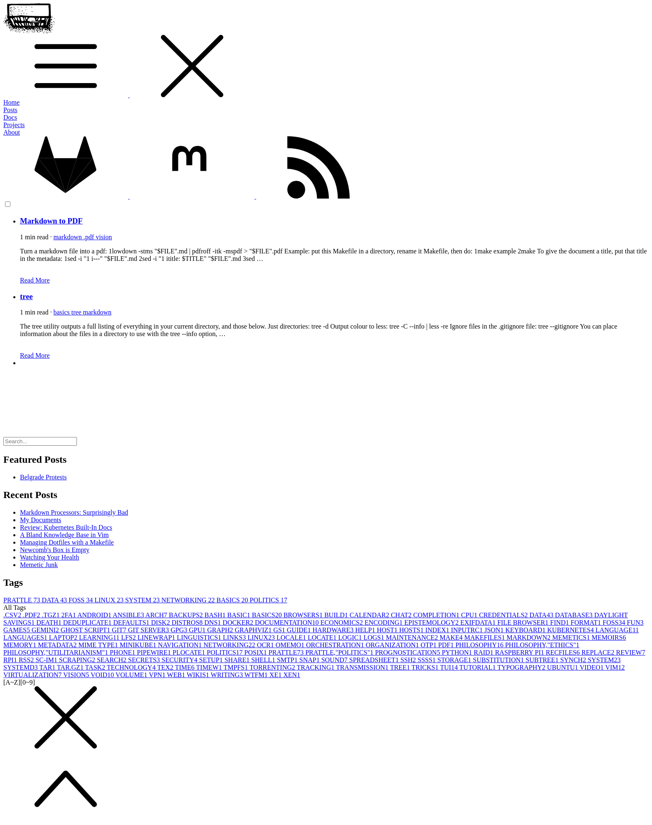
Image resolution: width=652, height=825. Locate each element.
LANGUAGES (26, 637)
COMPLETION (437, 615)
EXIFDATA (478, 622)
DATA (55, 600)
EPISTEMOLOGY (432, 622)
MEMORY (20, 644)
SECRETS (144, 659)
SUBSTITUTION (499, 659)
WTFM (256, 674)
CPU (470, 615)
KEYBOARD (526, 629)
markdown (68, 237)
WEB (177, 674)
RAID (484, 652)
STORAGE (455, 659)
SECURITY (180, 659)
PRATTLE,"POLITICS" (340, 652)
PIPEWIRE (155, 652)
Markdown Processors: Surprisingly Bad (74, 512)
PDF (446, 644)
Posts (10, 109)
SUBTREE (543, 659)
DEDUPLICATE (88, 622)
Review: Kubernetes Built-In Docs (66, 527)
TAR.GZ (71, 667)
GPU (198, 629)
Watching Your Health (49, 557)
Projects (14, 124)
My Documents (40, 519)
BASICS (233, 600)
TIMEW (210, 667)
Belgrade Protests (43, 477)
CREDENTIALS (504, 615)
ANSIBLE (129, 615)
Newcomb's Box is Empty (54, 549)
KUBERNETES (571, 629)
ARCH (157, 615)
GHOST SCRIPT (86, 629)
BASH (216, 615)
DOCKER (238, 622)
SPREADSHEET (374, 659)
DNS (213, 622)
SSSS (427, 659)
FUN (635, 622)
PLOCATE (190, 652)
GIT (120, 629)
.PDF (32, 615)
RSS (27, 659)
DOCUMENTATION (287, 622)
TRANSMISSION (363, 667)
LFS (129, 637)
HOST (388, 629)
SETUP (212, 659)
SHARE (238, 659)
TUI (449, 667)
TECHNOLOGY (132, 667)
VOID (103, 674)
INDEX (438, 629)
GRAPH (221, 629)
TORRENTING (273, 667)
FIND (560, 622)
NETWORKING (188, 600)
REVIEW (630, 652)
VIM (615, 667)
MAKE (452, 637)
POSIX (256, 652)
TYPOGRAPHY (522, 667)
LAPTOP (64, 637)
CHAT (402, 615)
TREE (401, 667)
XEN (291, 674)
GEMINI (46, 629)
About (11, 132)
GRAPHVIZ (254, 629)
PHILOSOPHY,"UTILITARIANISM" (56, 652)
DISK (161, 622)
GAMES (17, 629)
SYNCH (574, 659)
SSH (408, 659)
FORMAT (586, 622)
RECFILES (564, 652)
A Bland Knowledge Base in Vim (64, 534)
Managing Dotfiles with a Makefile (67, 542)
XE (276, 674)
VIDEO (592, 667)
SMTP (288, 659)
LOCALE (292, 637)
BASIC (239, 615)
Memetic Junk (39, 564)
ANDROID (95, 615)
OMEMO (291, 644)
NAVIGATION (180, 644)
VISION (77, 674)
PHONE (123, 652)
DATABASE (574, 615)
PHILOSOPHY (480, 644)
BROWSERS (304, 615)
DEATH (49, 622)
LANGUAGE (617, 629)
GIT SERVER (149, 629)
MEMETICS (572, 637)
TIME (185, 667)
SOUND (335, 659)
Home (11, 102)
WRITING (227, 674)
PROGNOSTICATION (408, 652)
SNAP (310, 659)
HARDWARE (334, 629)
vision (104, 237)
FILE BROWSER (523, 622)
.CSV (13, 615)
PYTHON (458, 652)
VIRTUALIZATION (33, 674)
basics (62, 312)
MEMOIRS (609, 637)
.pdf (90, 237)
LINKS (235, 637)
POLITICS (268, 600)
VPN (158, 674)
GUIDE (300, 629)
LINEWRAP (157, 637)
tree (26, 296)
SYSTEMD (21, 667)
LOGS (374, 637)
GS (279, 629)
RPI (11, 659)
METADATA (58, 644)
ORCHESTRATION (336, 644)
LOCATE (323, 637)
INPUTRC (467, 629)
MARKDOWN (529, 637)
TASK (96, 667)
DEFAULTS (132, 622)
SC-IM (47, 659)
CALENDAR (370, 615)
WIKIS (199, 674)
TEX (166, 667)
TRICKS (426, 667)
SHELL (264, 659)
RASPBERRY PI (520, 652)
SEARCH (112, 659)
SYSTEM (143, 600)
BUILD (337, 615)
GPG (179, 629)
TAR (48, 667)
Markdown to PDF (51, 220)
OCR (266, 644)
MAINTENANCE (413, 637)
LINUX (109, 600)
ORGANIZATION (393, 644)
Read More (35, 280)
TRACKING (316, 667)
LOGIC (350, 637)
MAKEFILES (485, 637)
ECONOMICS (342, 622)
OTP (429, 644)
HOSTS (412, 629)
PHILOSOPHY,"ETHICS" (542, 644)
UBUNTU (563, 667)
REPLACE (598, 652)
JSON (494, 629)
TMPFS (236, 667)
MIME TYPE (99, 644)
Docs (10, 117)
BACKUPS (187, 615)
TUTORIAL (478, 667)
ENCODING (385, 622)
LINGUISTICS (200, 637)
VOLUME (132, 674)
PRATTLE (22, 600)
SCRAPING (78, 659)
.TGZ (51, 615)
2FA (69, 615)
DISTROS (188, 622)
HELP (366, 629)
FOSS (81, 600)
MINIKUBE (139, 644)
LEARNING (100, 637)
